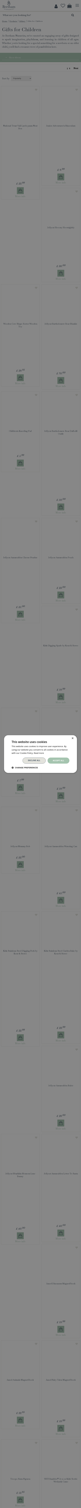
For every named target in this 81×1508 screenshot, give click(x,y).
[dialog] (40, 754)
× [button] (73, 738)
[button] (25, 767)
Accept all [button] (58, 760)
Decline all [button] (33, 760)
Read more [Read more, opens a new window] (39, 753)
